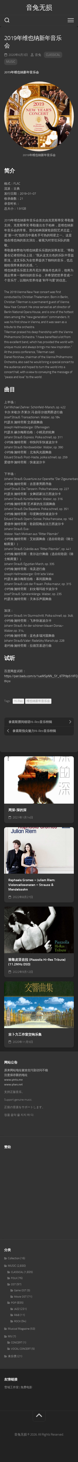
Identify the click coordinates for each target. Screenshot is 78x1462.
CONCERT (16, 1342)
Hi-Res (18, 701)
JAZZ (17, 1308)
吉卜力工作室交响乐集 (25, 1034)
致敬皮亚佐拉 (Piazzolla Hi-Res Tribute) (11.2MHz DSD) (37, 962)
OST (13, 1284)
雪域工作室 (11, 1387)
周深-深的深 (17, 810)
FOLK (14, 1278)
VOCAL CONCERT (21, 1348)
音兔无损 (39, 7)
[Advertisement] (39, 1192)
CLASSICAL (53, 55)
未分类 (12, 1356)
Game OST (20, 1290)
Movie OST (20, 1296)
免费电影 (26, 1387)
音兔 (38, 55)
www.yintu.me (13, 1079)
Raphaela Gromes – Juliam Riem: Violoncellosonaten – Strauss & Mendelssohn (31, 884)
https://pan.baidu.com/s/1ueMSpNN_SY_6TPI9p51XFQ (41, 676)
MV (10, 1336)
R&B (16, 1315)
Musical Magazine (19, 1328)
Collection (14, 1258)
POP (13, 1302)
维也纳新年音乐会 (38, 701)
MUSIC (10, 62)
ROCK (17, 1321)
